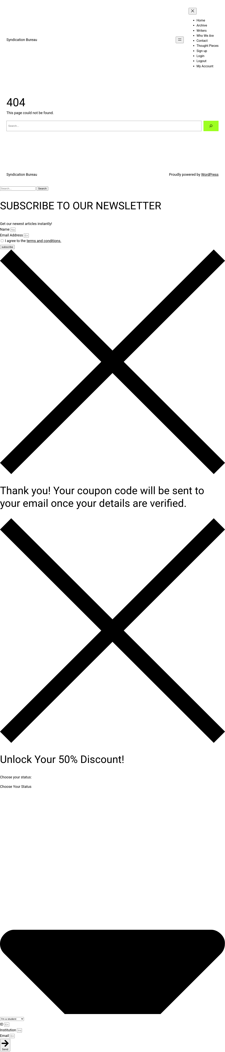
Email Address (12, 235)
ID (2, 1024)
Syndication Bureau (21, 40)
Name (5, 229)
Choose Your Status (15, 786)
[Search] (211, 126)
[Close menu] (193, 11)
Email (5, 1036)
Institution (8, 1030)
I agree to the (33, 241)
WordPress (210, 174)
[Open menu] (180, 40)
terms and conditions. (44, 241)
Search (42, 188)
